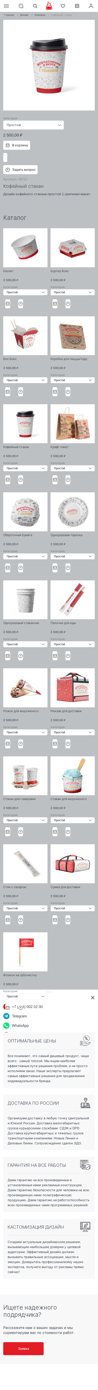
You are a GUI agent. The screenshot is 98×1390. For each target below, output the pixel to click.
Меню (7, 6)
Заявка (23, 1349)
